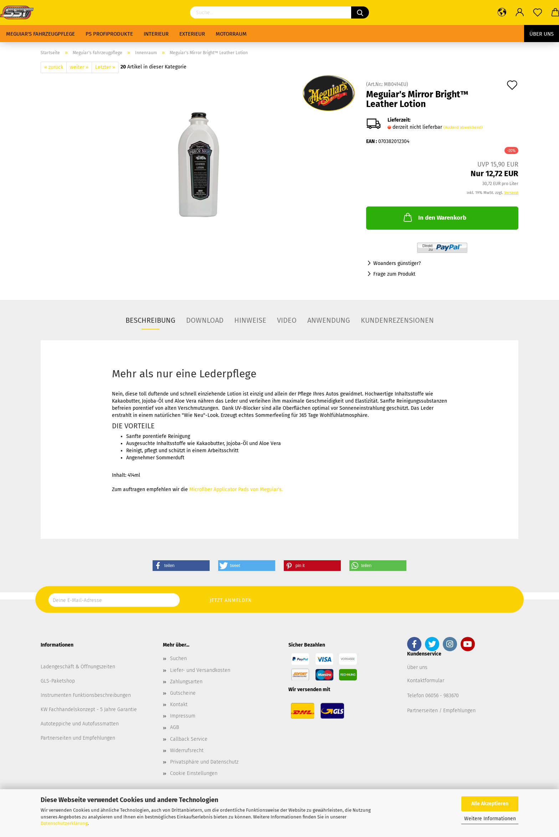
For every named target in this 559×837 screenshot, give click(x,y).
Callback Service (188, 739)
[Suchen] (360, 12)
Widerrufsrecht (187, 750)
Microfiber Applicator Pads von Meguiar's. (236, 489)
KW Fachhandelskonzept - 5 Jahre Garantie (89, 709)
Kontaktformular (425, 681)
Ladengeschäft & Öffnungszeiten (78, 667)
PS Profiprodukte (109, 34)
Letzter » (105, 67)
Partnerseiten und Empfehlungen (78, 738)
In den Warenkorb (434, 217)
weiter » (79, 67)
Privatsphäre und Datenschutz (204, 762)
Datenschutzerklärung (64, 823)
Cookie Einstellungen (193, 773)
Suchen (178, 658)
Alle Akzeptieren (489, 804)
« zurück (53, 67)
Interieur (156, 34)
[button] (181, 565)
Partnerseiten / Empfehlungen (441, 711)
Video (287, 320)
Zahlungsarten (186, 682)
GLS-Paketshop (58, 681)
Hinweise (250, 320)
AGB (174, 727)
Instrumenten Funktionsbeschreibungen (86, 695)
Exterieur (192, 34)
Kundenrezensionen (397, 320)
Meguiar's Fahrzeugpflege (40, 34)
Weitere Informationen (490, 819)
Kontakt (179, 704)
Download (205, 320)
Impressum (182, 716)
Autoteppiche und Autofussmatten (80, 724)
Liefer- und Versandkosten (200, 670)
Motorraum (231, 34)
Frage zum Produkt (394, 274)
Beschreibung (150, 320)
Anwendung (328, 320)
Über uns (541, 34)
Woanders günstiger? (397, 263)
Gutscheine (183, 693)
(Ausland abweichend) (463, 127)
